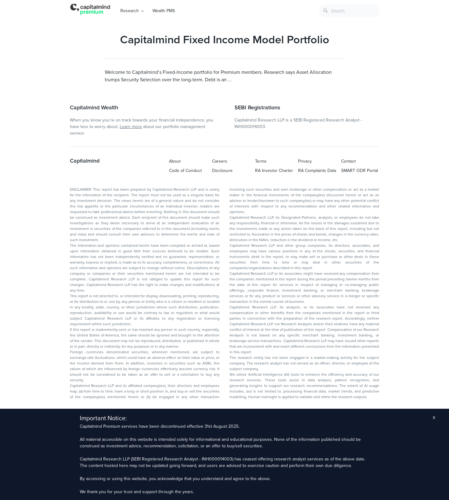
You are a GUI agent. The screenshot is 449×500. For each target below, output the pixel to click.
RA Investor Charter (274, 170)
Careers (219, 161)
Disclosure (222, 170)
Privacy (305, 161)
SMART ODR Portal (359, 170)
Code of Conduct (185, 170)
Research (129, 10)
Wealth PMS (163, 10)
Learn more (131, 126)
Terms (261, 161)
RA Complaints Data (317, 170)
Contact (348, 161)
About (175, 161)
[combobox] (349, 11)
